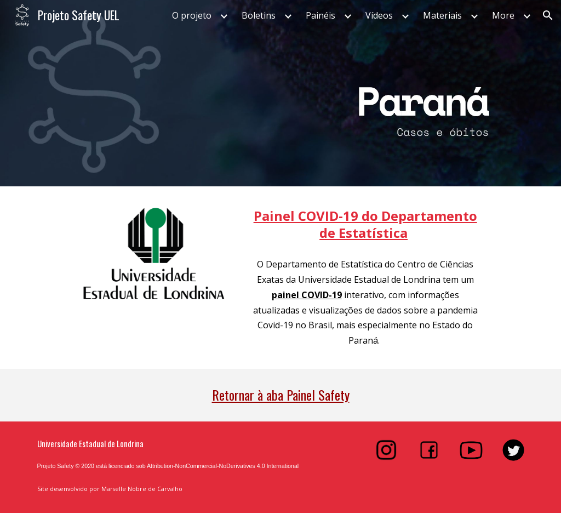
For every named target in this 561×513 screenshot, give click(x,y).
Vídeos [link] (379, 15)
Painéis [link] (320, 15)
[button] (548, 15)
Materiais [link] (442, 15)
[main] (365, 224)
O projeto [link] (191, 15)
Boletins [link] (259, 15)
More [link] (503, 15)
